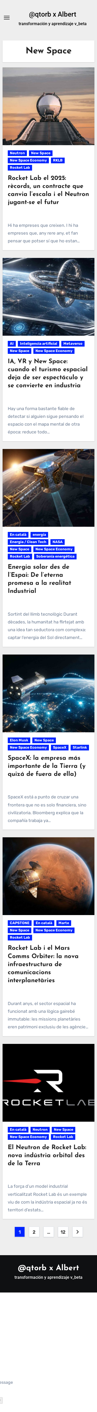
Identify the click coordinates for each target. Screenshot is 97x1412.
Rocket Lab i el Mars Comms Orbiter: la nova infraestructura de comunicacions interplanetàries (43, 964)
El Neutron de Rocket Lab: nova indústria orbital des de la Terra (47, 1155)
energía (39, 534)
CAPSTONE (19, 923)
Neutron (17, 153)
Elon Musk (19, 740)
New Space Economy (28, 160)
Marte (63, 923)
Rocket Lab (20, 167)
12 (63, 1232)
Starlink (80, 747)
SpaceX (59, 747)
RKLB (58, 160)
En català (18, 534)
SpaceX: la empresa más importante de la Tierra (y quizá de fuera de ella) (47, 766)
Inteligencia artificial (38, 343)
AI (12, 343)
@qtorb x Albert (52, 14)
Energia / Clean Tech (28, 542)
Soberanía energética (55, 556)
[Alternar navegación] (7, 18)
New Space (40, 153)
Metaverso (73, 343)
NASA (58, 542)
